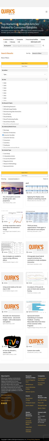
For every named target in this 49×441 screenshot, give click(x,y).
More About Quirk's (6, 395)
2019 (4, 100)
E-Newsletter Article (8, 156)
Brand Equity (6, 114)
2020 (4, 98)
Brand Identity (7, 116)
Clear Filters (24, 66)
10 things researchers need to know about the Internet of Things (12, 227)
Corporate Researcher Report (29, 422)
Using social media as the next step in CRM (12, 288)
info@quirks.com (42, 425)
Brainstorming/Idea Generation (11, 111)
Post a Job (40, 402)
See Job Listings (42, 400)
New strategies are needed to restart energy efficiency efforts (12, 258)
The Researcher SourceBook (42, 379)
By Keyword (7, 45)
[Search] (27, 45)
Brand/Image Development (10, 124)
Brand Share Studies (8, 121)
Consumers (6, 140)
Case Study (6, 153)
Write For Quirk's (30, 391)
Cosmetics (5, 143)
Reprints (37, 439)
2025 (4, 85)
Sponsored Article (7, 166)
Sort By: (28, 53)
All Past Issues (29, 384)
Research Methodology (9, 164)
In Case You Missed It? (8, 158)
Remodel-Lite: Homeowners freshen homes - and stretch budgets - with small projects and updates (12, 319)
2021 (4, 95)
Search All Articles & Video (30, 388)
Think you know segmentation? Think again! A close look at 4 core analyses (36, 227)
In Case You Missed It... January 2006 (10, 351)
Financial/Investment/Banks (10, 148)
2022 (4, 93)
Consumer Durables (8, 135)
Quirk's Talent (41, 408)
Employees (6, 145)
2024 (4, 88)
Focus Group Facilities (41, 383)
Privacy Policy (31, 439)
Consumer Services (8, 137)
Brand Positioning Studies (10, 119)
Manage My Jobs (42, 405)
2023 (4, 90)
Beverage (5, 130)
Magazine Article (7, 161)
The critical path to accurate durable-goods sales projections (11, 199)
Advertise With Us (5, 400)
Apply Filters (24, 63)
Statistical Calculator (28, 430)
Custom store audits (33, 350)
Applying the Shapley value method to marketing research (36, 198)
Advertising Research (8, 106)
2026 (4, 83)
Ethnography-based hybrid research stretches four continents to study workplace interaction (36, 259)
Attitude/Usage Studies (9, 109)
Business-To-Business (8, 132)
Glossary (28, 418)
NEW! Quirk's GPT (36, 42)
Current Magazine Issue (30, 381)
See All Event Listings (29, 399)
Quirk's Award (29, 405)
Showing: (3, 179)
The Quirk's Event (6, 398)
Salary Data (29, 427)
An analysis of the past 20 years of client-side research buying (36, 289)
